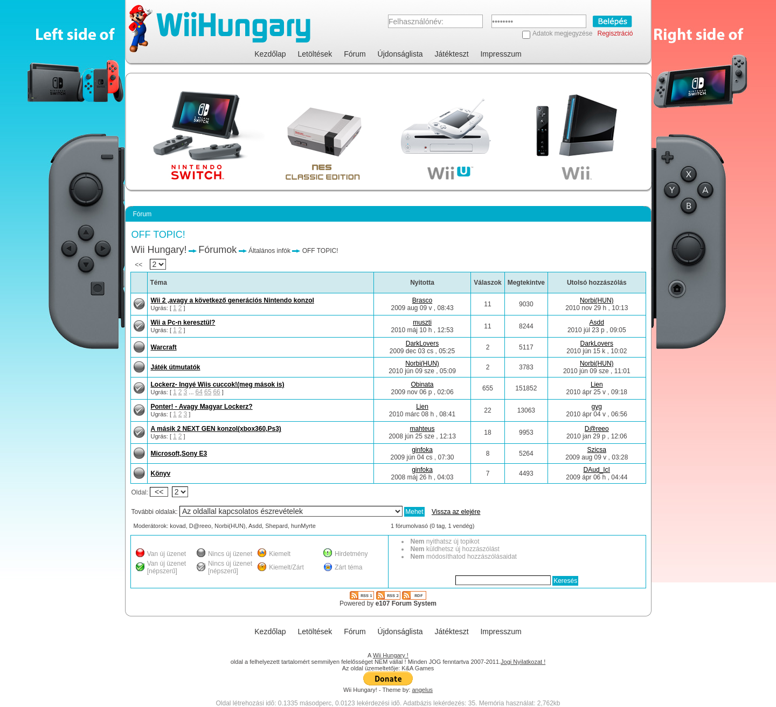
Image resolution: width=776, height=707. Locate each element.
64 (199, 392)
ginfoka (422, 450)
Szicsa (596, 450)
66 (216, 392)
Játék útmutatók (175, 367)
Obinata (422, 384)
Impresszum (500, 54)
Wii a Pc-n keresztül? (183, 322)
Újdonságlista (400, 54)
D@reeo (597, 429)
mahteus (422, 429)
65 (207, 392)
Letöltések (315, 54)
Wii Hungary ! (390, 655)
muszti (422, 322)
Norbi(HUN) (597, 300)
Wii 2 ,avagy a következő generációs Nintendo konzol (232, 300)
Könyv (161, 473)
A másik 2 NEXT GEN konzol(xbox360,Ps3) (216, 429)
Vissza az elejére (456, 512)
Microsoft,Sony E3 (179, 453)
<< (150, 265)
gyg (597, 406)
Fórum (354, 54)
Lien (597, 384)
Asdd (597, 322)
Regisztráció (615, 33)
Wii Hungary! (159, 249)
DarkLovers (422, 343)
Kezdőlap (270, 54)
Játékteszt (452, 54)
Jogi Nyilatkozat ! (523, 661)
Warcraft (164, 347)
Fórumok (217, 249)
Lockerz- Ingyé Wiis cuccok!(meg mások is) (218, 384)
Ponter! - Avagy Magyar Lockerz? (202, 406)
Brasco (422, 300)
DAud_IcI (597, 469)
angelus (422, 690)
